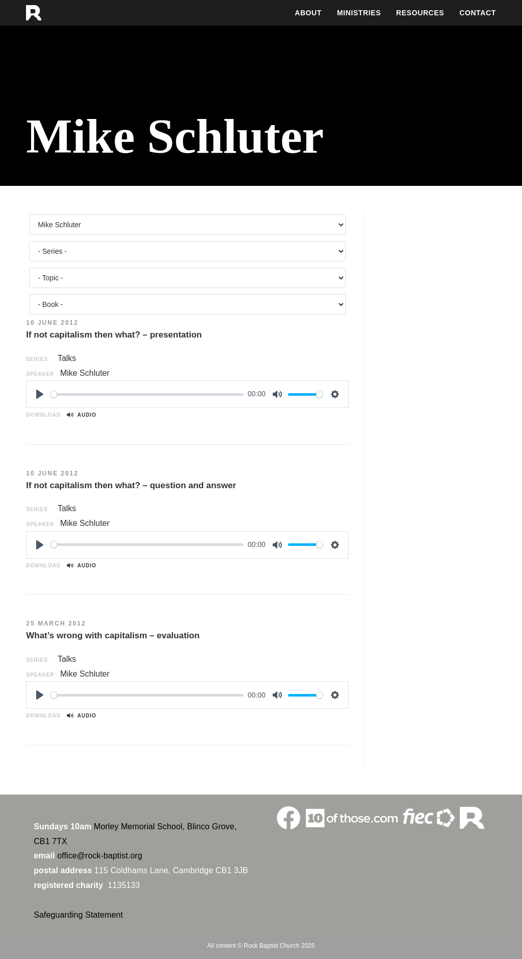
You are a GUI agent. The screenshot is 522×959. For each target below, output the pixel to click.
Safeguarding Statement (78, 914)
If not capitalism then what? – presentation (114, 335)
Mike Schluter (85, 373)
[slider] (147, 394)
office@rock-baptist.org (99, 855)
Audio (81, 415)
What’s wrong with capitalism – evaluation (112, 635)
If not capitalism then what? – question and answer (131, 485)
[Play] (40, 394)
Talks (67, 358)
